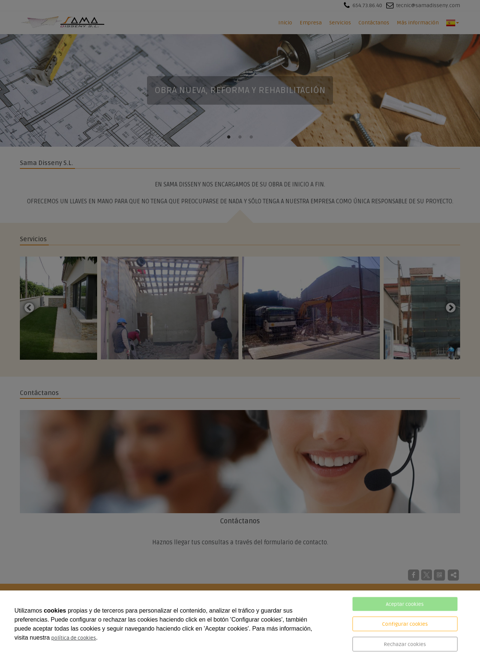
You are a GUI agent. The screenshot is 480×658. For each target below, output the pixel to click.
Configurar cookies (405, 624)
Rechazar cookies (405, 644)
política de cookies (73, 638)
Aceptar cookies (405, 604)
